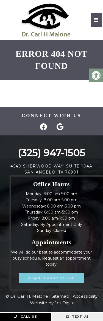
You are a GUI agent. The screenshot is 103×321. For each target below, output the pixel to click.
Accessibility (85, 296)
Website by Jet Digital (53, 302)
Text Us (77, 317)
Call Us (25, 317)
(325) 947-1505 (51, 153)
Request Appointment (51, 278)
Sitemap (60, 296)
